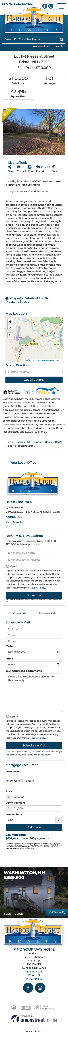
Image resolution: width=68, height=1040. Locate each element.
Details (55, 912)
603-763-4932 (16, 507)
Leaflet (27, 360)
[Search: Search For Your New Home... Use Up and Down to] (30, 39)
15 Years (27, 780)
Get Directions (34, 379)
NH (29, 441)
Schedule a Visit (48, 613)
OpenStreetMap (43, 360)
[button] (61, 39)
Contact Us (14, 516)
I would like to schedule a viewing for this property (34, 693)
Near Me (59, 46)
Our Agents (14, 522)
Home (9, 441)
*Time (9, 658)
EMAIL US (34, 975)
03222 (58, 441)
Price (9, 791)
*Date (9, 646)
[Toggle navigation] (61, 7)
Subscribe (34, 595)
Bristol (49, 441)
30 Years (13, 780)
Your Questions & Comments (24, 670)
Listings (20, 441)
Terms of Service (35, 754)
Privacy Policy (37, 587)
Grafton (38, 441)
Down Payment (15, 802)
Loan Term (12, 771)
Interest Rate (14, 814)
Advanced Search (41, 46)
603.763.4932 (23, 3)
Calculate (34, 827)
